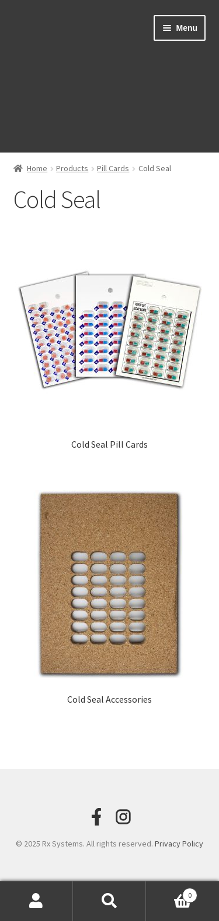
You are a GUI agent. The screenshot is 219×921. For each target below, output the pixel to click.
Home (37, 168)
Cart (171, 893)
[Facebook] (96, 817)
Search (109, 901)
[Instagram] (123, 817)
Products (72, 168)
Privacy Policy (179, 843)
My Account (36, 901)
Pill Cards (113, 168)
